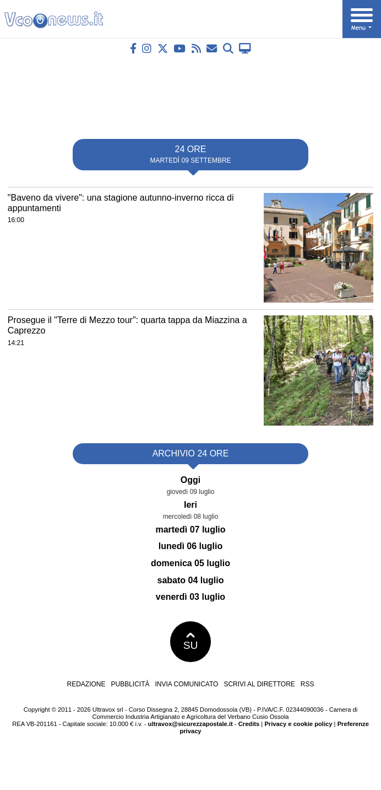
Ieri (190, 504)
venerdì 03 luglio (190, 596)
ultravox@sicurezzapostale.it (190, 724)
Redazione (86, 684)
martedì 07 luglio (190, 529)
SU (190, 641)
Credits (249, 724)
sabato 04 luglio (190, 580)
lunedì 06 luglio (190, 546)
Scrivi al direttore (259, 684)
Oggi (190, 480)
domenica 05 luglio (190, 563)
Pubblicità (130, 684)
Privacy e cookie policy (298, 724)
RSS (307, 684)
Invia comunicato (187, 684)
